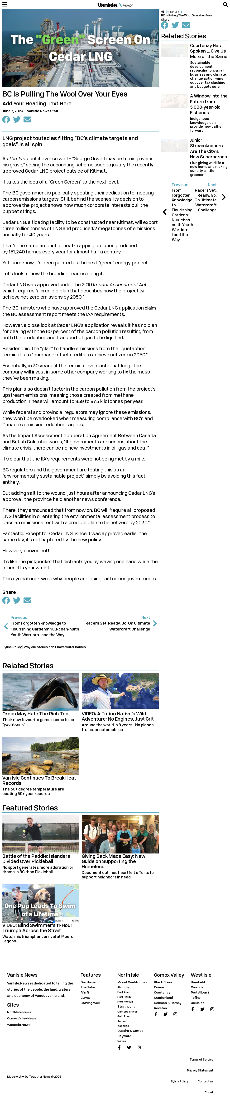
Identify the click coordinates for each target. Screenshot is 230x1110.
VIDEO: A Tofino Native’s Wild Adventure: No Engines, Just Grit (118, 717)
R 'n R (85, 993)
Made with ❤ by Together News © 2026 (34, 1082)
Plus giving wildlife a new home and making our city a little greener (209, 168)
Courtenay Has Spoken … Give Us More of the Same (208, 51)
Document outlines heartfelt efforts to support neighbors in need (118, 876)
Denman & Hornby (169, 1004)
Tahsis (122, 1026)
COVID (86, 999)
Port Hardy (125, 1002)
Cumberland (164, 999)
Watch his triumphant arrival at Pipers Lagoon (37, 940)
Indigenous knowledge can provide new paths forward (205, 124)
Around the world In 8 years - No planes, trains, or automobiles (118, 728)
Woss (121, 1046)
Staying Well (91, 1004)
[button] (225, 4)
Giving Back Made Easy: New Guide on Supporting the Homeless (113, 862)
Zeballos (123, 1031)
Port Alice (124, 997)
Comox (160, 988)
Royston (161, 1009)
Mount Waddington (127, 985)
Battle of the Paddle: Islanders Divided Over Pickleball (36, 860)
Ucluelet (198, 1004)
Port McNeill (125, 1007)
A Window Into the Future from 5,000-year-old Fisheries (209, 104)
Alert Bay (123, 992)
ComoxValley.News (23, 1019)
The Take (88, 988)
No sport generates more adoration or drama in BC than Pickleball (37, 871)
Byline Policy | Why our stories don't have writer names (47, 648)
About (209, 1097)
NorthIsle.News (20, 1013)
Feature (175, 12)
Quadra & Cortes (131, 1035)
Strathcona (127, 1011)
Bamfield (198, 983)
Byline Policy (179, 1086)
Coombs (198, 988)
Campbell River (127, 1017)
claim (151, 308)
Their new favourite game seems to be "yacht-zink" (38, 723)
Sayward (124, 1040)
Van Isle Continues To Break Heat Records (39, 781)
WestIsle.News (19, 1026)
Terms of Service (201, 1064)
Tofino (196, 999)
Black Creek (164, 983)
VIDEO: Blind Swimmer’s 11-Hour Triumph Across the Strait (37, 929)
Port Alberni (201, 993)
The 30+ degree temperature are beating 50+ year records (33, 792)
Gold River (124, 1021)
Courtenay (163, 993)
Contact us (205, 1086)
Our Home (89, 983)
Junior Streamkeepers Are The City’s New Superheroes (208, 148)
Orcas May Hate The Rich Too (35, 715)
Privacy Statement (200, 1075)
